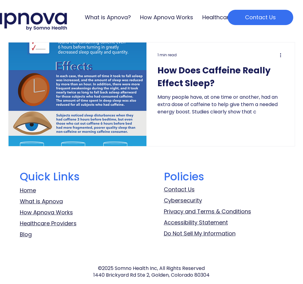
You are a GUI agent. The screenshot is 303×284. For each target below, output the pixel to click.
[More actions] (283, 55)
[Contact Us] (260, 17)
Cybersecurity (183, 200)
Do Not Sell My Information (200, 233)
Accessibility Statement (196, 222)
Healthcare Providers (48, 223)
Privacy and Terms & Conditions (207, 211)
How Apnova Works (46, 212)
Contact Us (179, 189)
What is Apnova (41, 201)
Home (28, 190)
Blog (26, 234)
